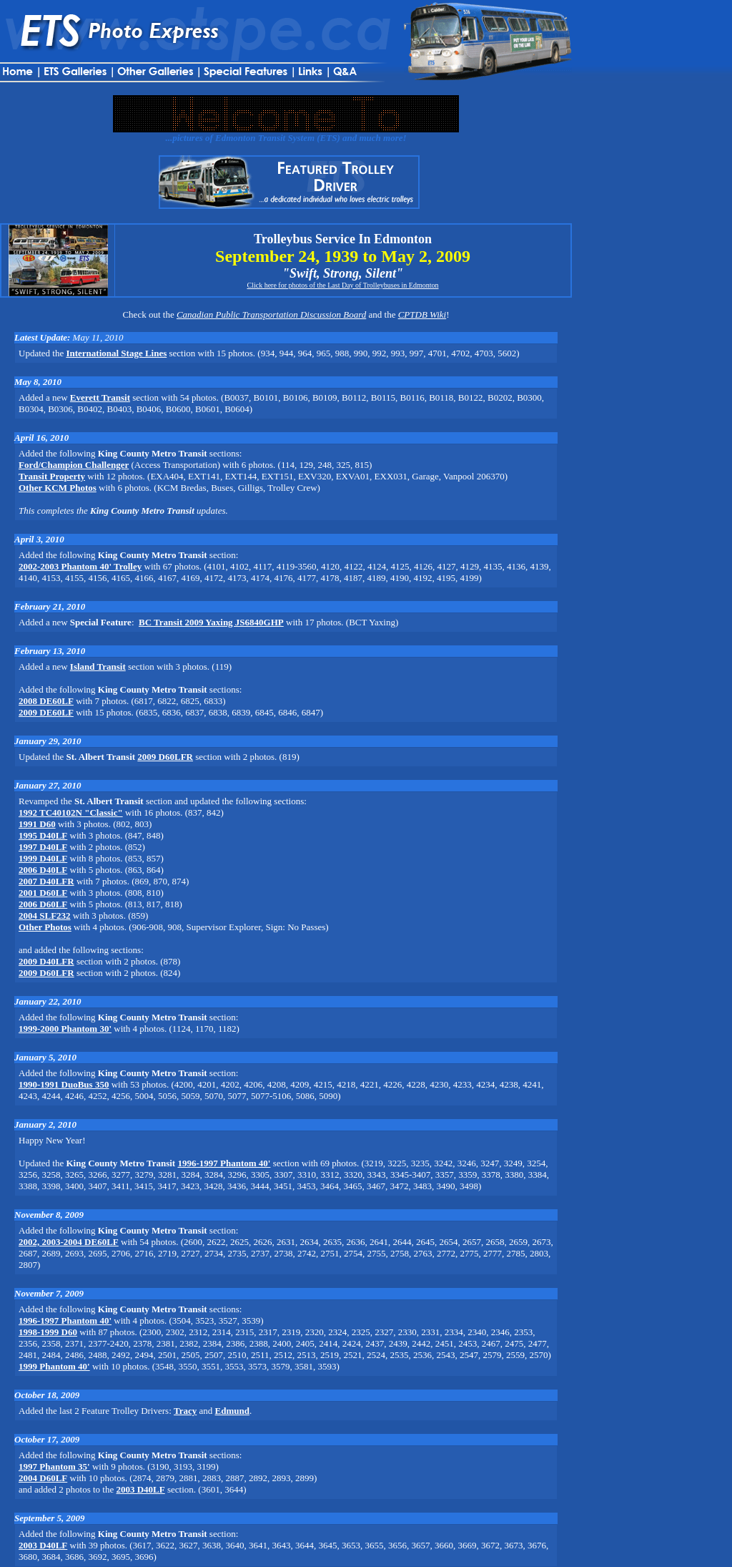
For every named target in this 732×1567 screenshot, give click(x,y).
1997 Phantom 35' (54, 1466)
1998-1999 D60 (48, 1332)
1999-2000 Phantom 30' (65, 1028)
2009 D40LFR (46, 961)
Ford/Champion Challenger (74, 464)
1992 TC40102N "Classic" (71, 812)
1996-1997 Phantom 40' (223, 1163)
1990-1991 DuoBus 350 (64, 1084)
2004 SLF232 (45, 915)
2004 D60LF (43, 1478)
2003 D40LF (140, 1489)
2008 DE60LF (46, 700)
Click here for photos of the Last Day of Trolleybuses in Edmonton (342, 285)
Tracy (185, 1410)
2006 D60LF (43, 904)
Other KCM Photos (58, 487)
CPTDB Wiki (422, 314)
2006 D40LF (43, 869)
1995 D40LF (43, 835)
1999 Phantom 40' (54, 1366)
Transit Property (52, 476)
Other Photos (45, 927)
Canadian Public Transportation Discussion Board (271, 314)
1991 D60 (37, 824)
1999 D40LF (43, 858)
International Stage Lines (116, 353)
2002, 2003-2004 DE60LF (69, 1241)
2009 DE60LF (46, 712)
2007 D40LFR (46, 881)
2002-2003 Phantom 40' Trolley (80, 566)
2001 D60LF (43, 892)
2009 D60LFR (165, 756)
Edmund (232, 1410)
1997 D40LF (43, 846)
